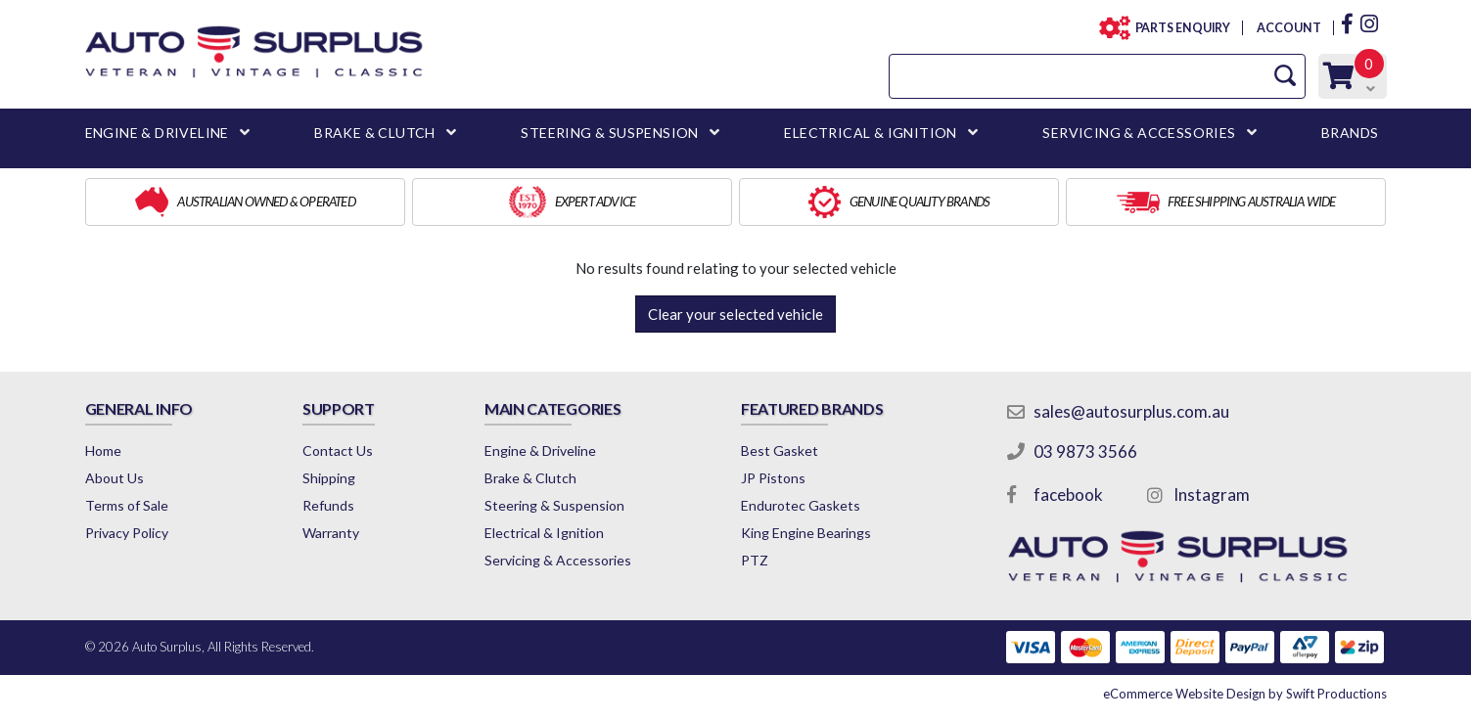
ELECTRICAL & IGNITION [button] (870, 132)
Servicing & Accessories (557, 560)
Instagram (1211, 494)
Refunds (328, 505)
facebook (1068, 494)
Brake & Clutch (530, 478)
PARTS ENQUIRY (1177, 28)
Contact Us (337, 450)
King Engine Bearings (806, 532)
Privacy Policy (126, 532)
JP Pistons (773, 478)
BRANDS (1349, 132)
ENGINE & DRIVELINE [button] (157, 132)
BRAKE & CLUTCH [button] (375, 132)
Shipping (328, 478)
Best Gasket (779, 450)
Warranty (330, 532)
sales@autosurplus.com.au (1131, 411)
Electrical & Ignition (544, 532)
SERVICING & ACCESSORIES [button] (1138, 132)
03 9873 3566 (1085, 451)
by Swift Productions (1245, 693)
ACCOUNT (1287, 28)
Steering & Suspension (554, 505)
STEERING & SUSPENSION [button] (609, 132)
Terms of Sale (126, 505)
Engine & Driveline (540, 450)
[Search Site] (1285, 76)
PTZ (754, 560)
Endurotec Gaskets (800, 505)
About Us (114, 478)
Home (103, 450)
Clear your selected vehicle (735, 314)
